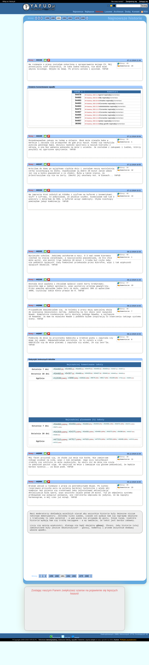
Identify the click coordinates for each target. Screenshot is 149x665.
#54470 (119, 432)
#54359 (60, 440)
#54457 (122, 376)
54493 (78, 99)
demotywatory (51, 658)
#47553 (112, 447)
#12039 (60, 386)
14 (125, 201)
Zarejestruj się (131, 1)
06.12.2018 (131, 258)
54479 (78, 95)
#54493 (97, 376)
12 (125, 173)
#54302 (56, 443)
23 (125, 66)
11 (125, 468)
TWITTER (65, 655)
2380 (83, 18)
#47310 (60, 448)
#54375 (75, 440)
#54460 (58, 377)
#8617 (104, 386)
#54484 (87, 432)
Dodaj (128, 12)
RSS (144, 12)
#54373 (111, 440)
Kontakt (136, 12)
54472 (78, 112)
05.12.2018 (131, 462)
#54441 (106, 381)
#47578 (100, 447)
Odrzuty (99, 12)
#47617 (75, 448)
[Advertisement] (11, 332)
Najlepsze (89, 12)
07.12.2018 (131, 60)
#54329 (88, 381)
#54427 (97, 381)
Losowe (108, 12)
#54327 (130, 440)
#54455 (79, 377)
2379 (77, 18)
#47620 (88, 448)
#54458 (108, 432)
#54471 (57, 435)
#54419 (122, 381)
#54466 (69, 377)
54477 (78, 122)
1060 (53, 18)
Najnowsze (78, 12)
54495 (78, 119)
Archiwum (118, 12)
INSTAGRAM (55, 655)
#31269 (114, 386)
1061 (59, 18)
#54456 (75, 432)
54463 (78, 109)
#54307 (69, 381)
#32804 (130, 385)
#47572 (57, 450)
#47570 (133, 447)
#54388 (121, 440)
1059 (47, 18)
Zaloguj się (143, 1)
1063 (70, 18)
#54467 (114, 376)
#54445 (114, 381)
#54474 (129, 432)
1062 (64, 18)
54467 (78, 116)
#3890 (73, 386)
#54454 (106, 376)
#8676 (94, 386)
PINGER (75, 655)
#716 (122, 385)
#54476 (88, 376)
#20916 (84, 386)
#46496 (123, 447)
